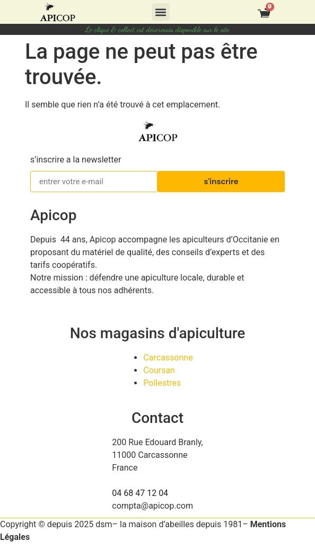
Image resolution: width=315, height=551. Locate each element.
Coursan (159, 370)
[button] (161, 12)
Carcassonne (167, 358)
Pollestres (162, 383)
